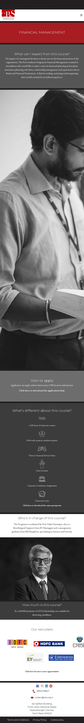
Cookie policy (57, 720)
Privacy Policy (40, 720)
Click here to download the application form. (42, 390)
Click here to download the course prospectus (42, 505)
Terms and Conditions (18, 720)
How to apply (42, 380)
